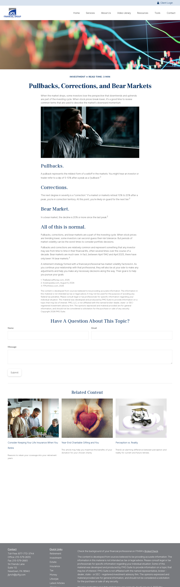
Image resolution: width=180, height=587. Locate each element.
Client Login (165, 2)
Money (53, 574)
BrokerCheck (151, 551)
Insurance (55, 566)
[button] (76, 13)
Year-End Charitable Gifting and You (80, 442)
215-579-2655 (23, 557)
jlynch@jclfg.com (16, 574)
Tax (51, 570)
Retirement (55, 553)
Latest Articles (57, 583)
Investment (55, 557)
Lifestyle (54, 578)
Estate (53, 562)
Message (12, 346)
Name (11, 328)
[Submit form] (14, 372)
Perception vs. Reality (127, 442)
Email (94, 328)
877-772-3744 (26, 553)
